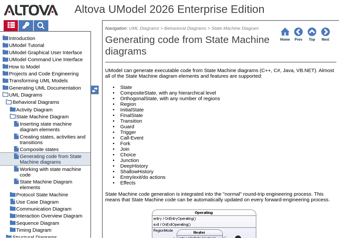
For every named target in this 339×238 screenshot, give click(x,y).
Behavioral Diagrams (185, 28)
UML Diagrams (144, 28)
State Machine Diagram (235, 28)
